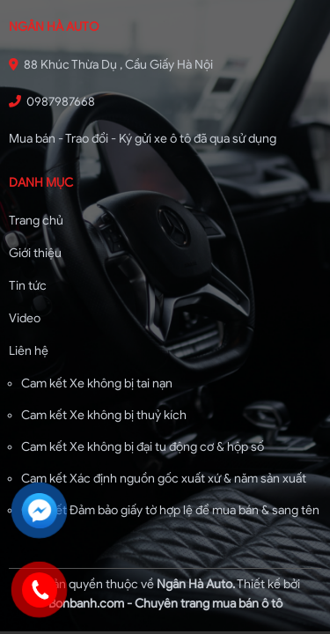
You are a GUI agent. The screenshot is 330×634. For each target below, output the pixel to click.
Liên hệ (28, 350)
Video (24, 318)
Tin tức (28, 285)
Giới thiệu (35, 253)
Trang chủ (36, 220)
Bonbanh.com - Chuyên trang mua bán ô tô (165, 603)
